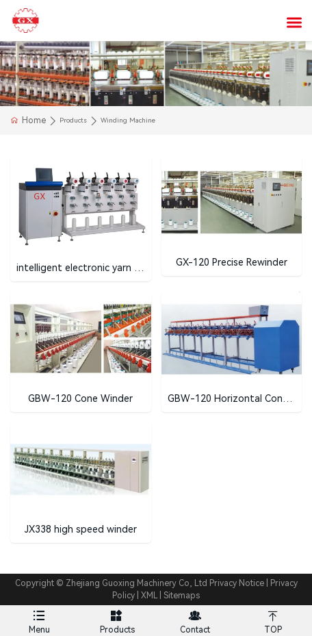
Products (117, 620)
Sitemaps (182, 595)
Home (34, 120)
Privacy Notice (236, 583)
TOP (273, 620)
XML (149, 595)
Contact (195, 620)
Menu (39, 620)
